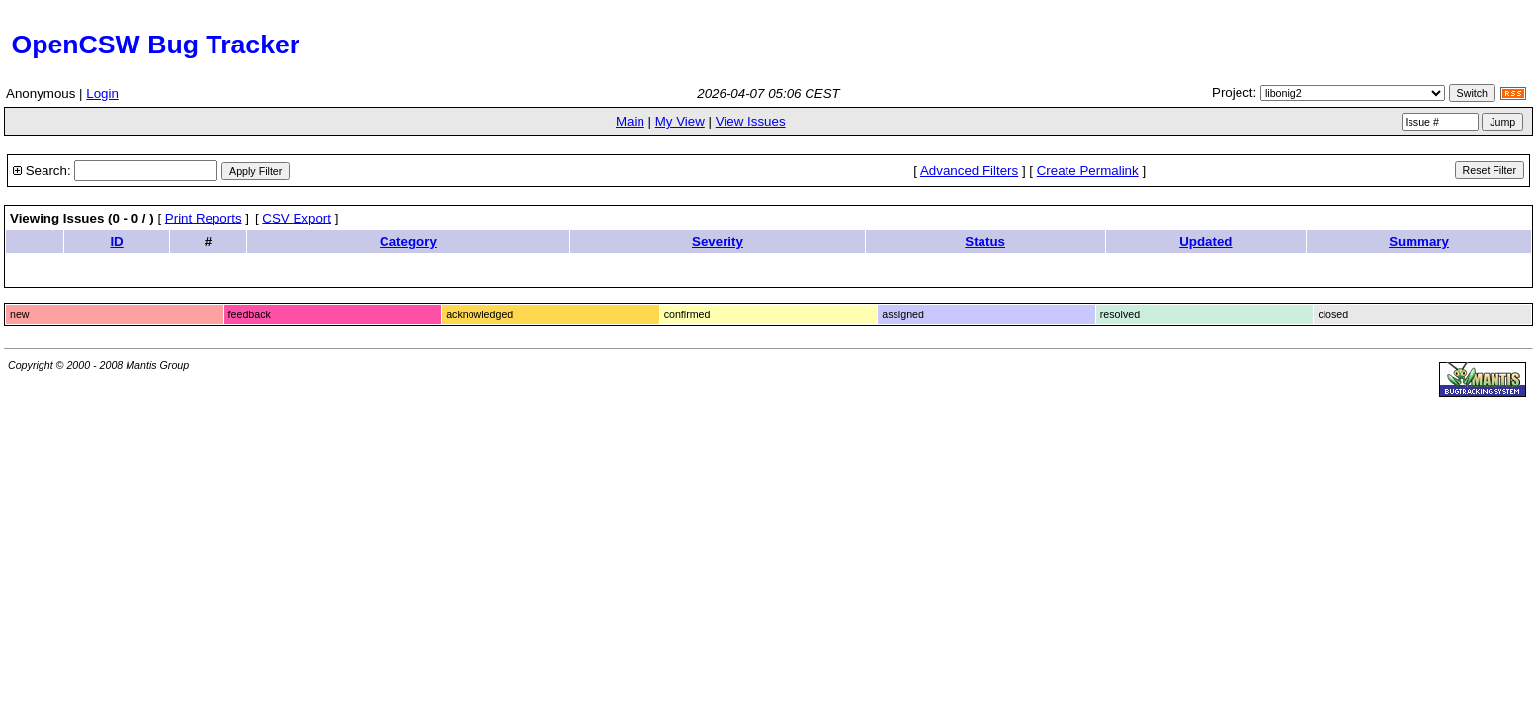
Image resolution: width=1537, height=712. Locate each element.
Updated (1205, 241)
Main (630, 121)
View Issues (751, 121)
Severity (717, 241)
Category (408, 241)
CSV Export (296, 218)
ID (116, 241)
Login (102, 93)
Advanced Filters (969, 170)
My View (680, 121)
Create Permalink (1088, 170)
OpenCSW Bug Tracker (151, 44)
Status (985, 241)
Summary (1419, 241)
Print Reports (203, 218)
